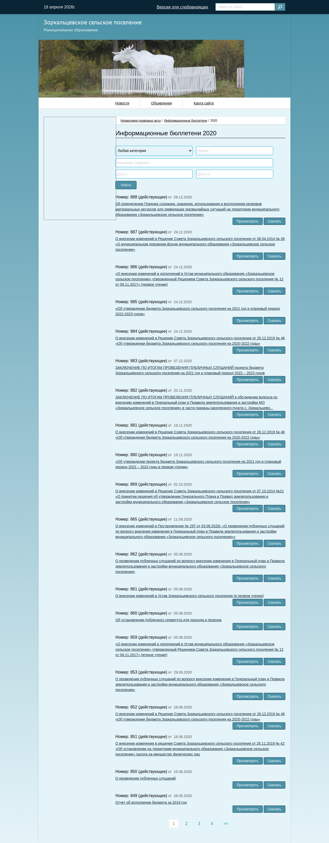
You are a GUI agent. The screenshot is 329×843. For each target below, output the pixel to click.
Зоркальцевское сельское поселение (93, 22)
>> (225, 823)
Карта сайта (204, 103)
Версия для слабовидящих (182, 7)
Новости (122, 103)
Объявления (161, 103)
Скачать (274, 221)
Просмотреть (248, 221)
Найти (126, 185)
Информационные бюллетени (185, 120)
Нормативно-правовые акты (141, 120)
